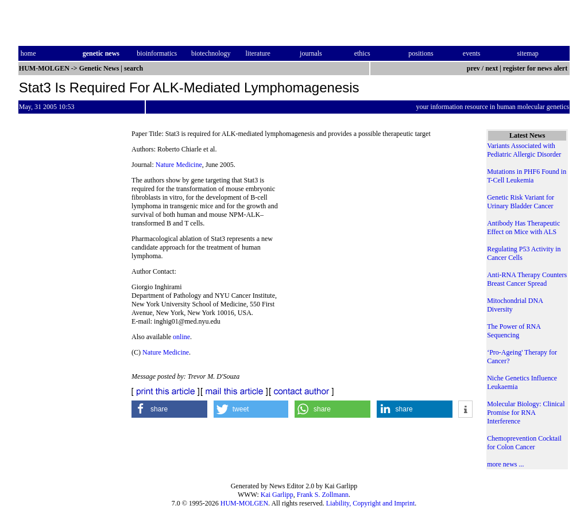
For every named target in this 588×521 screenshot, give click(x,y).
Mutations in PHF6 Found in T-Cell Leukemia (526, 176)
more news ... (505, 464)
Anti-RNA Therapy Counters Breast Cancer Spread (527, 279)
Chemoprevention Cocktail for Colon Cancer (524, 442)
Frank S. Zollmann (323, 495)
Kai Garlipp (277, 495)
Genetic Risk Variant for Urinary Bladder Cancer (520, 201)
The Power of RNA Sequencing (513, 330)
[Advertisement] (379, 224)
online (181, 337)
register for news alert (536, 68)
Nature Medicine (179, 165)
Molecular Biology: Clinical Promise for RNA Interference (525, 412)
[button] (169, 409)
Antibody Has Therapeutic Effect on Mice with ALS (523, 227)
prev (473, 68)
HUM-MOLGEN (244, 503)
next (491, 68)
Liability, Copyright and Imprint (370, 503)
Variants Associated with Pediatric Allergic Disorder (524, 150)
